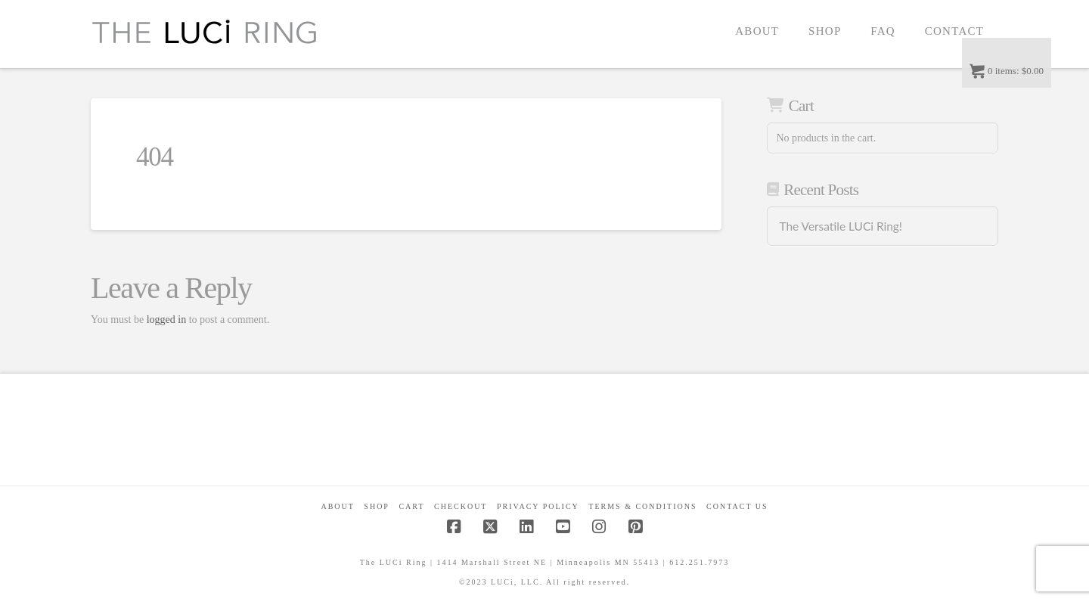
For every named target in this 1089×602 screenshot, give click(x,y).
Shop (376, 506)
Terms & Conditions (642, 506)
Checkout (460, 506)
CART (411, 506)
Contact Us (737, 506)
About (337, 506)
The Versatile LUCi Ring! (840, 226)
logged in (167, 319)
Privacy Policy (538, 506)
